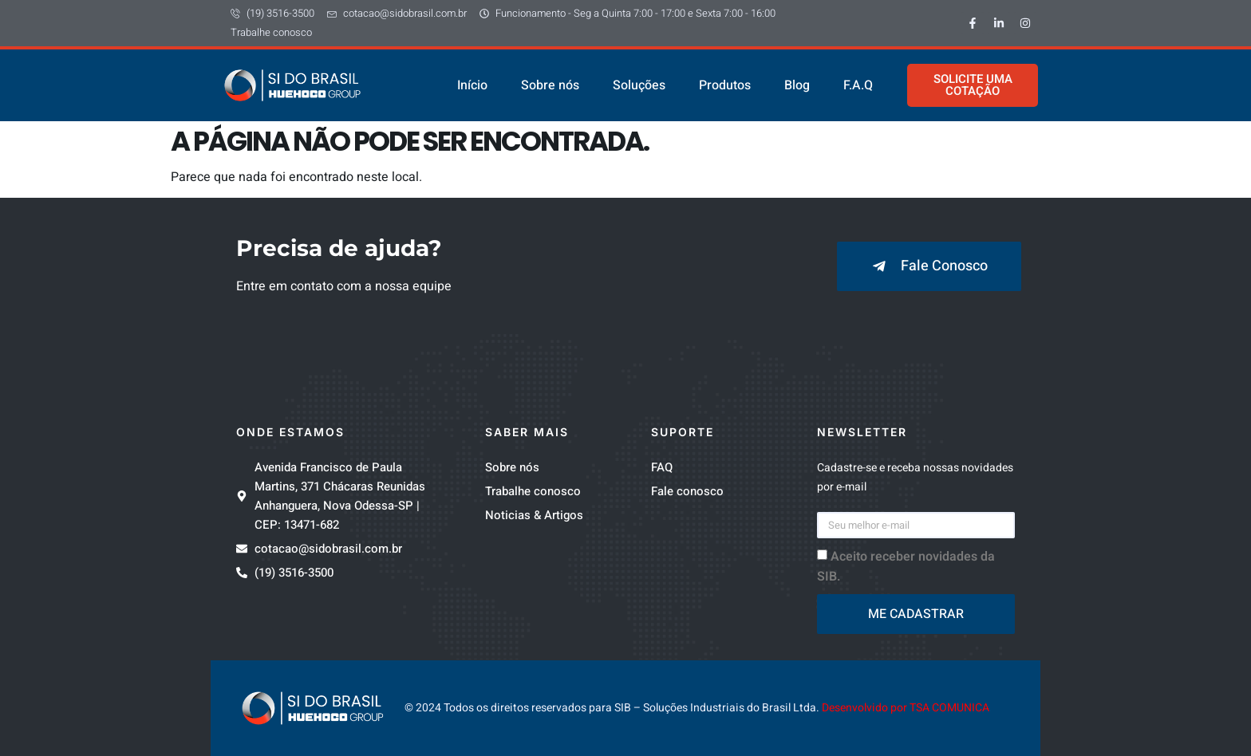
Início (472, 85)
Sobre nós (550, 85)
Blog (797, 85)
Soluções (639, 85)
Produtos (725, 85)
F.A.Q (858, 85)
